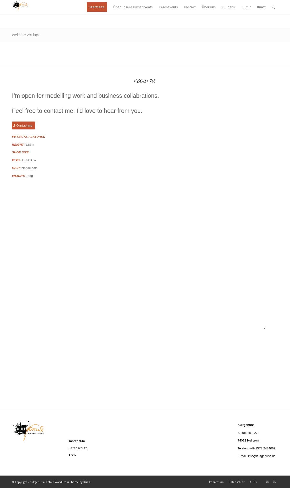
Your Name (189, 217)
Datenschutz (77, 448)
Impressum (76, 441)
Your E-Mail (190, 240)
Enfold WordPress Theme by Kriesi (68, 482)
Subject (187, 263)
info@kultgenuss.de (261, 456)
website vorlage (26, 34)
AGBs (72, 455)
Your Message (191, 285)
